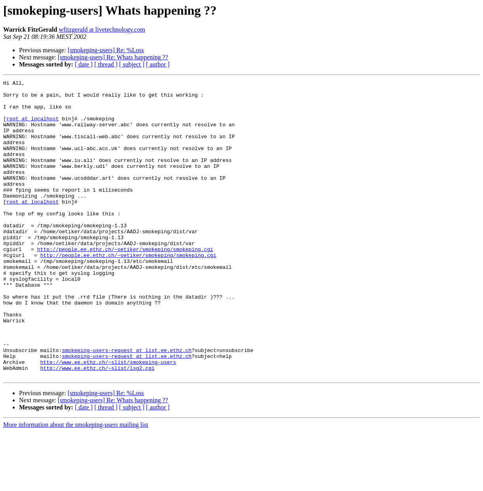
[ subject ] (132, 64)
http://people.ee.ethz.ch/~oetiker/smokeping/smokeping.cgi (125, 283)
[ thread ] (106, 64)
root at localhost (32, 126)
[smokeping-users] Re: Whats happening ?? (113, 57)
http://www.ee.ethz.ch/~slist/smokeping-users (108, 418)
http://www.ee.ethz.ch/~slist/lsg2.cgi (97, 426)
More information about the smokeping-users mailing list (75, 484)
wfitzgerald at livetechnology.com (102, 29)
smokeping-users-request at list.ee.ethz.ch (127, 404)
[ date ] (84, 64)
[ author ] (158, 64)
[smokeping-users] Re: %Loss (106, 50)
